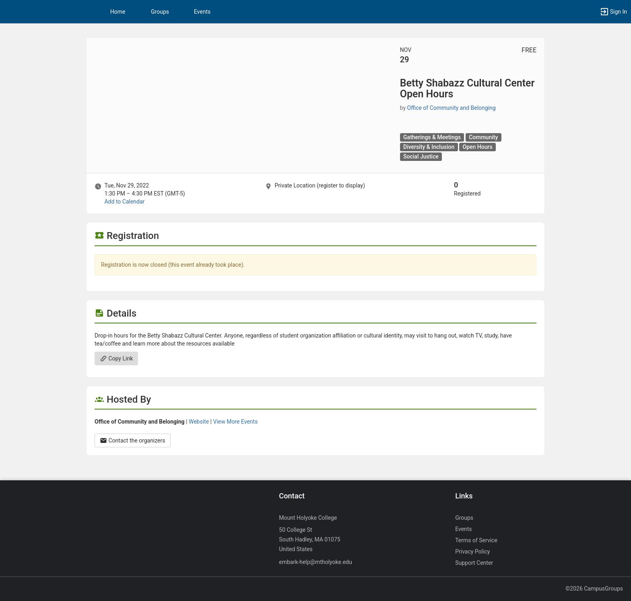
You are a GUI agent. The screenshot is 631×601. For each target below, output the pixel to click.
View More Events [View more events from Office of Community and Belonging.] (235, 421)
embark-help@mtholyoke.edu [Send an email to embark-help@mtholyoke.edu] (315, 562)
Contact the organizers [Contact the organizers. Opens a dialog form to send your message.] (132, 440)
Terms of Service (476, 540)
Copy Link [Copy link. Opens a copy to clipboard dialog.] (116, 358)
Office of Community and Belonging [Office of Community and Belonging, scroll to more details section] (451, 108)
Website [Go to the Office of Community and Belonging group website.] (199, 421)
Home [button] (118, 11)
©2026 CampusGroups (594, 588)
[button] (613, 11)
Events (202, 11)
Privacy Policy (472, 551)
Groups (160, 11)
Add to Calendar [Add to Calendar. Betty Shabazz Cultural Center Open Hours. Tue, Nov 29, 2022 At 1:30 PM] (124, 201)
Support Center (474, 563)
